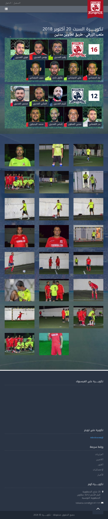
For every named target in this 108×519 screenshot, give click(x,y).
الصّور (100, 465)
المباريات (99, 454)
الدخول (8, 3)
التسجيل (17, 3)
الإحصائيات (98, 470)
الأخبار (100, 475)
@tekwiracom (96, 438)
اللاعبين (99, 460)
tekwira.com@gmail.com (88, 502)
